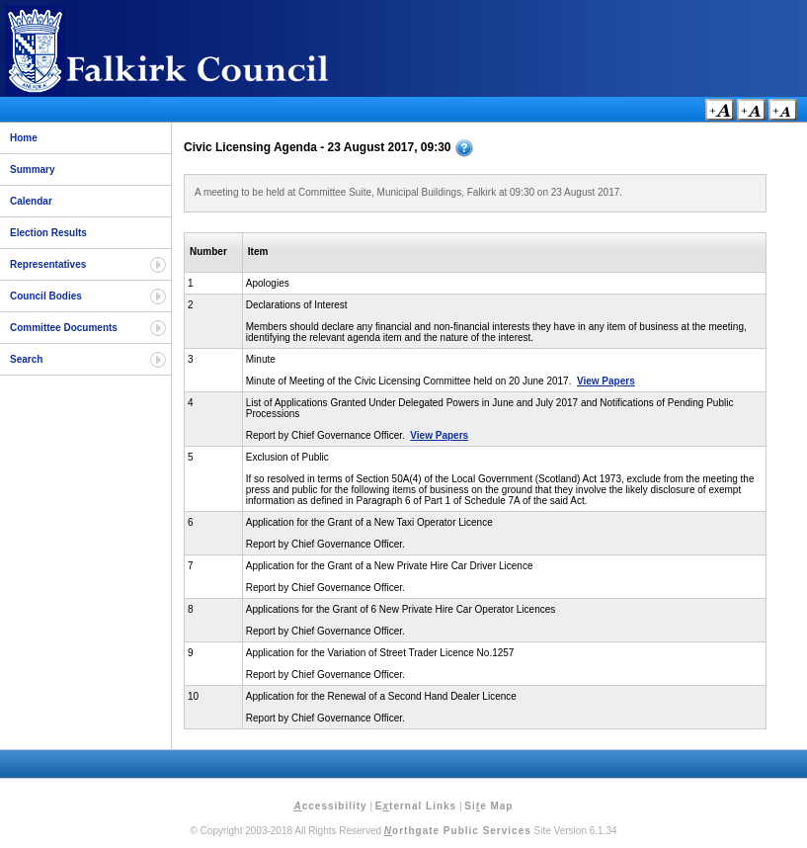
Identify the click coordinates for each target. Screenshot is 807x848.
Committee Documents (64, 327)
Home (24, 137)
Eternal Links (415, 806)
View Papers (606, 381)
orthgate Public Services (457, 830)
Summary (32, 169)
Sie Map (488, 806)
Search (26, 359)
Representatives (48, 264)
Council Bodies (46, 296)
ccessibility (330, 806)
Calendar (31, 201)
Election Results (48, 232)
